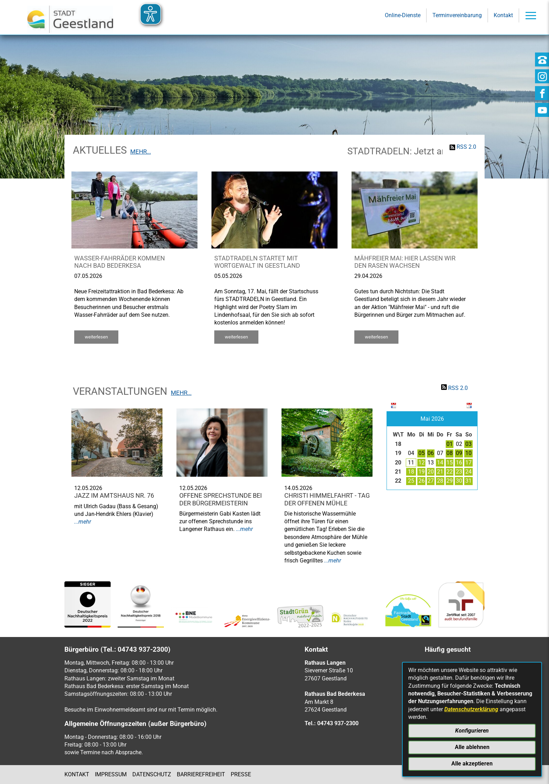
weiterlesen (96, 337)
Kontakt (76, 774)
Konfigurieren (472, 730)
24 (468, 471)
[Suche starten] (376, 83)
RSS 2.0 (466, 147)
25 (411, 480)
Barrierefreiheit (201, 774)
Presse (241, 774)
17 (468, 462)
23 (459, 471)
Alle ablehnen (472, 747)
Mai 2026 (432, 418)
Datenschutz (151, 774)
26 (421, 480)
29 (449, 480)
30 (459, 480)
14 (440, 462)
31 (468, 480)
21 (440, 471)
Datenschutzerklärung (471, 709)
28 (440, 480)
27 (431, 480)
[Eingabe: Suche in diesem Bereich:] (264, 83)
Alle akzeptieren (472, 763)
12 (421, 462)
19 (421, 471)
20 (431, 471)
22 (449, 471)
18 (411, 471)
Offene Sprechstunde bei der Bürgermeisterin (220, 499)
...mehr (82, 521)
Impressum (111, 774)
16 (459, 462)
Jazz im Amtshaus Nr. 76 (114, 495)
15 (449, 462)
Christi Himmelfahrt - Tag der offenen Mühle (327, 499)
